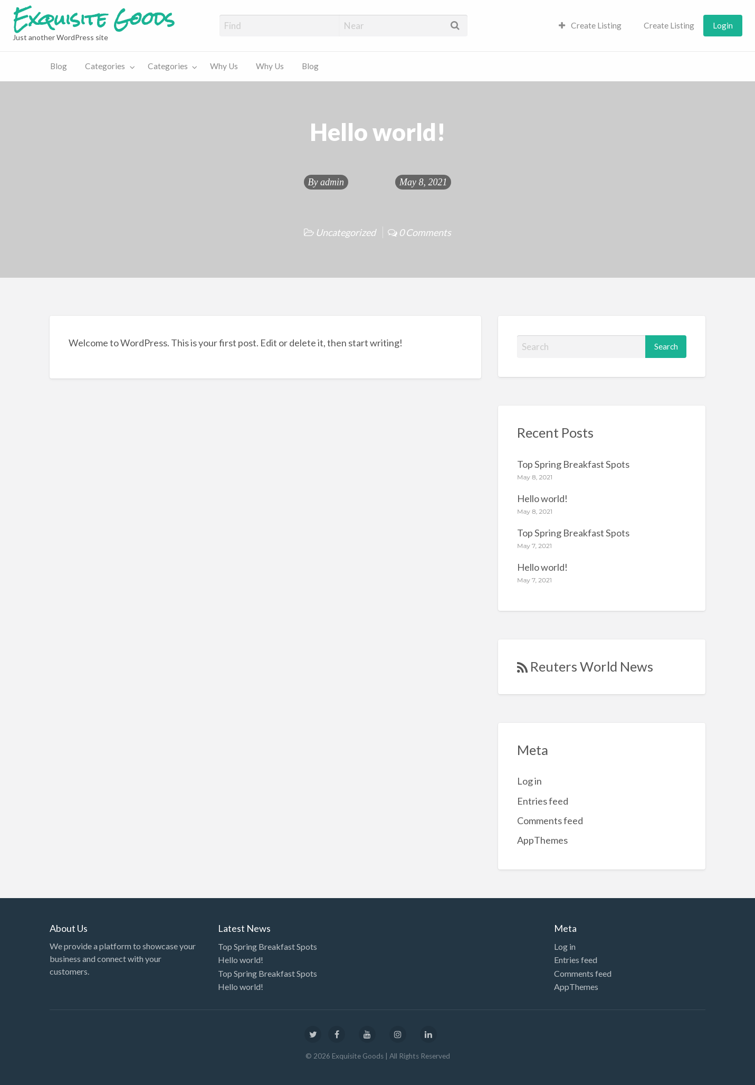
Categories (105, 66)
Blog (58, 66)
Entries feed (542, 801)
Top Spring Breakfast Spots (573, 464)
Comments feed (550, 820)
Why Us (224, 66)
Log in (529, 781)
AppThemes (542, 840)
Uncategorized (346, 232)
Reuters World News (591, 666)
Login (723, 25)
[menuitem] (590, 25)
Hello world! (542, 498)
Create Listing (590, 25)
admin (332, 182)
